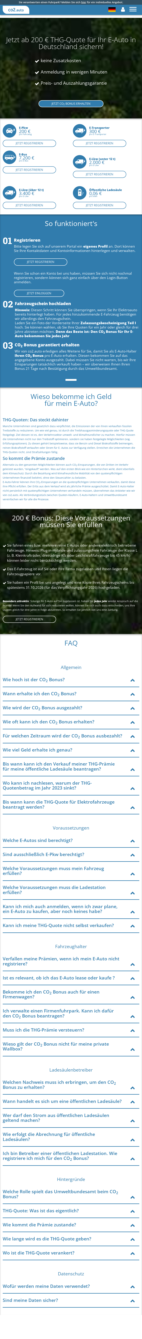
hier (83, 2)
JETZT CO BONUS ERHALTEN (71, 104)
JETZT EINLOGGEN (39, 293)
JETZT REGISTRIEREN (40, 262)
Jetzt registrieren (29, 143)
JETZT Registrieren (29, 619)
